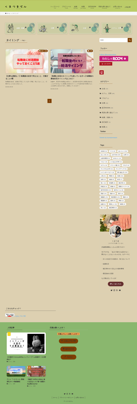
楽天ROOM (107, 108)
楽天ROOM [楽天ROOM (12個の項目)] (106, 190)
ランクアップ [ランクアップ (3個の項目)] (121, 169)
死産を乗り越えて (110, 112)
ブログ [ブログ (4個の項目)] (126, 165)
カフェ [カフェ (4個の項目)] (104, 165)
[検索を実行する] (130, 40)
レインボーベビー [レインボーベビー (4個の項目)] (107, 172)
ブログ (105, 98)
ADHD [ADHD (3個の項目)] (104, 151)
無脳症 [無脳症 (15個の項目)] (104, 197)
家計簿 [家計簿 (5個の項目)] (122, 183)
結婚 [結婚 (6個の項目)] (103, 204)
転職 (104, 127)
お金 (105, 88)
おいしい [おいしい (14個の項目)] (122, 151)
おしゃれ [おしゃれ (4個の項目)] (105, 155)
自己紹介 (106, 122)
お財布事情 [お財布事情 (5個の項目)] (105, 158)
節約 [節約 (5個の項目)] (112, 200)
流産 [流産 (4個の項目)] (112, 193)
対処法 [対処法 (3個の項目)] (104, 186)
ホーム (55, 397)
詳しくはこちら (115, 284)
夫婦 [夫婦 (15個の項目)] (120, 176)
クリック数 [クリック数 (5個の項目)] (115, 165)
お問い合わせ (80, 397)
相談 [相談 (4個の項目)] (125, 197)
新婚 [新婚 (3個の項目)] (112, 186)
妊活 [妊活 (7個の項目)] (119, 179)
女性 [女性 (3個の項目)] (103, 179)
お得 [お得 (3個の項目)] (126, 155)
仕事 (105, 103)
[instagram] (122, 1)
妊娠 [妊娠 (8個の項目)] (111, 179)
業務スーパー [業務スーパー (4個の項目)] (124, 186)
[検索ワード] (115, 40)
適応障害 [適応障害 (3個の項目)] (113, 207)
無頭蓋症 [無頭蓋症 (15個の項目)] (115, 197)
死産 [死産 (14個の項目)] (103, 193)
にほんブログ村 (15, 316)
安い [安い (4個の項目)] (103, 183)
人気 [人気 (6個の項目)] (103, 176)
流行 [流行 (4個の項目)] (120, 193)
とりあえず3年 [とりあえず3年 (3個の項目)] (116, 162)
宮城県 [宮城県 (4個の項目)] (112, 183)
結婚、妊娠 (107, 117)
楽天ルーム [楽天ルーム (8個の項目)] (118, 190)
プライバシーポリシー (66, 397)
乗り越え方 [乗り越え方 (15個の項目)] (122, 172)
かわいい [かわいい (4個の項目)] (117, 158)
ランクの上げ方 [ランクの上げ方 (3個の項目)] (107, 169)
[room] (125, 1)
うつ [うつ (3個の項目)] (112, 151)
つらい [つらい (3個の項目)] (104, 162)
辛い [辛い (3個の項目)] (103, 207)
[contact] (127, 1)
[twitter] (119, 1)
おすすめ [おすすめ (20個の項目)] (116, 155)
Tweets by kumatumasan (108, 137)
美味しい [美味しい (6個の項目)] (113, 204)
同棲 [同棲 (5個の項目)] (111, 176)
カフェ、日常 (108, 93)
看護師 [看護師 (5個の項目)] (104, 200)
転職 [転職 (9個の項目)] (122, 204)
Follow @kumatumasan (107, 54)
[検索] (130, 1)
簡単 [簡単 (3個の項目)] (121, 200)
